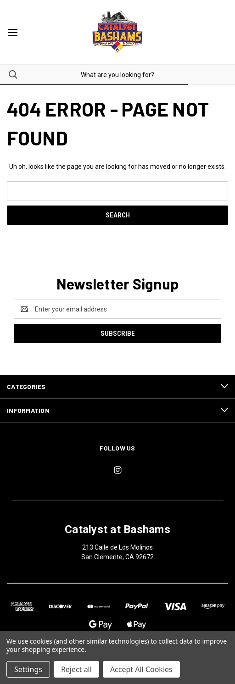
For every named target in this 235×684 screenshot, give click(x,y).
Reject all (76, 669)
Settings (28, 669)
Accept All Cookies (141, 669)
